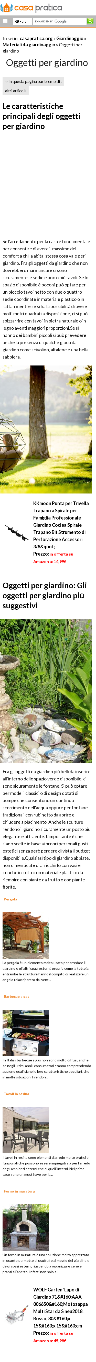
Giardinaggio (69, 38)
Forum (22, 21)
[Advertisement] (48, 185)
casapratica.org (36, 38)
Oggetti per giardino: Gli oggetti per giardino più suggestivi (45, 595)
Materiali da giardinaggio (29, 44)
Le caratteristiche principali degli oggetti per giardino (42, 116)
